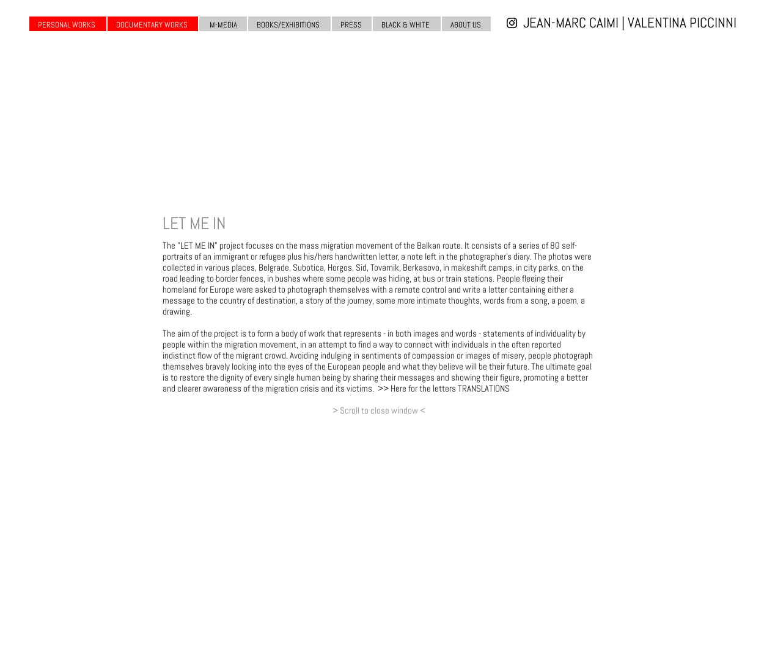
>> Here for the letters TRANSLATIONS (444, 388)
